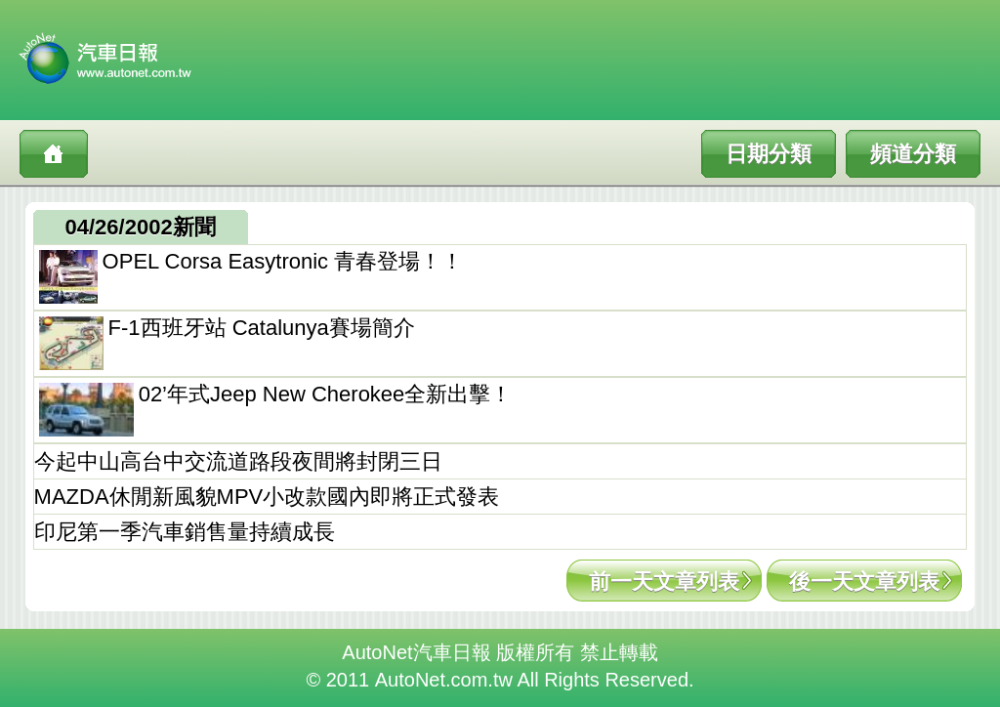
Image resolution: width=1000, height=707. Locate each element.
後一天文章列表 (864, 581)
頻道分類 (913, 154)
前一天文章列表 (664, 581)
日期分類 (769, 154)
